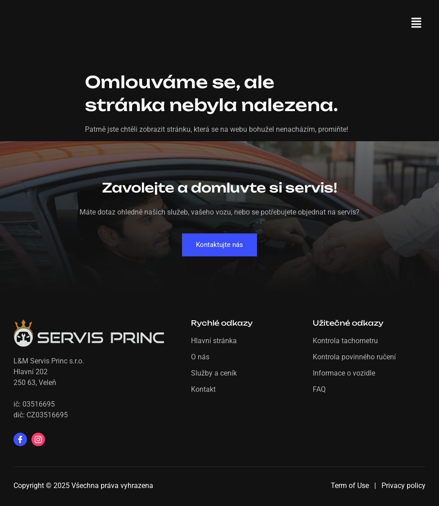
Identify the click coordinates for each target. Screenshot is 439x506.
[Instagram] (38, 439)
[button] (417, 23)
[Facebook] (20, 439)
